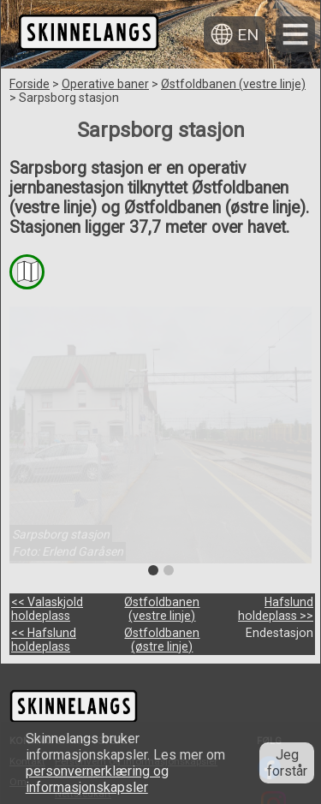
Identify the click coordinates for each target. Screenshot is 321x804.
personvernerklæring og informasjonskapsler (97, 779)
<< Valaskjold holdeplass (47, 608)
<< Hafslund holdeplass (43, 639)
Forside (29, 84)
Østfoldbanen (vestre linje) (233, 84)
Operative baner (105, 84)
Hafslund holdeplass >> (275, 608)
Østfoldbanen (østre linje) (161, 639)
